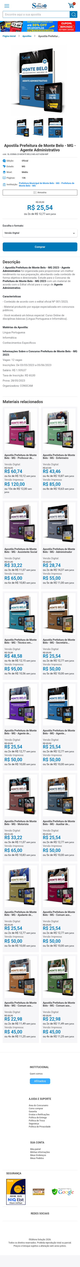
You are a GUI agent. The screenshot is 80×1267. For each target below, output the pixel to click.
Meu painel (35, 1149)
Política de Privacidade (39, 1127)
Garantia (33, 1111)
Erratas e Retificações (39, 1115)
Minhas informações (40, 1152)
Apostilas (27, 36)
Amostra (40, 192)
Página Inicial (9, 36)
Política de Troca (37, 1121)
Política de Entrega (38, 1118)
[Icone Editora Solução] (39, 6)
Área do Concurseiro (38, 1105)
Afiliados (40, 1081)
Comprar (40, 247)
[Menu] (6, 6)
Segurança (34, 1124)
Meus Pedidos (37, 1158)
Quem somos (36, 1074)
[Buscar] (73, 14)
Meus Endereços (38, 1155)
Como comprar (36, 1108)
